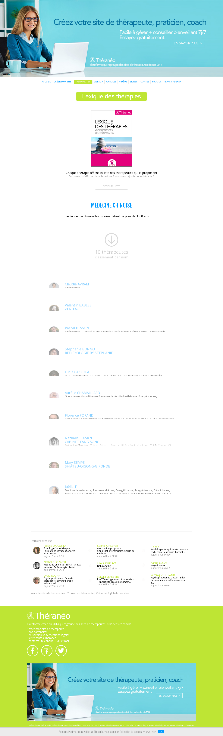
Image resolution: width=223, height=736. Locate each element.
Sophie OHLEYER (107, 545)
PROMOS (157, 81)
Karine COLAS (159, 563)
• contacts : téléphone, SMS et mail (48, 641)
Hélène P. (156, 547)
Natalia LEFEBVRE (108, 576)
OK (161, 731)
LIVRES (133, 81)
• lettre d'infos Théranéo (41, 638)
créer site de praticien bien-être (66, 725)
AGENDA (98, 81)
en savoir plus (149, 732)
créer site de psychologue (182, 725)
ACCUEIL (46, 81)
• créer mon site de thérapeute (45, 629)
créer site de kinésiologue (136, 725)
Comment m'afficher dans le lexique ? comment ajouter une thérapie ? (111, 176)
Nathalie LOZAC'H (55, 562)
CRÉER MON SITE (62, 81)
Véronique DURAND (163, 575)
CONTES (144, 81)
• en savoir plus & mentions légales (48, 635)
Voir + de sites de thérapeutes (48, 593)
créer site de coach (90, 725)
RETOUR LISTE (111, 186)
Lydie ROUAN (52, 575)
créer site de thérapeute (40, 725)
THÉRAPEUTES (82, 81)
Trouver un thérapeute (81, 593)
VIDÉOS (123, 81)
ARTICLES (111, 81)
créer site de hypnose (159, 725)
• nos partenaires (37, 632)
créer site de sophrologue (112, 725)
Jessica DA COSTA (55, 545)
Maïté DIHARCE (106, 563)
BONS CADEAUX (173, 81)
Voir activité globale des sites (112, 593)
